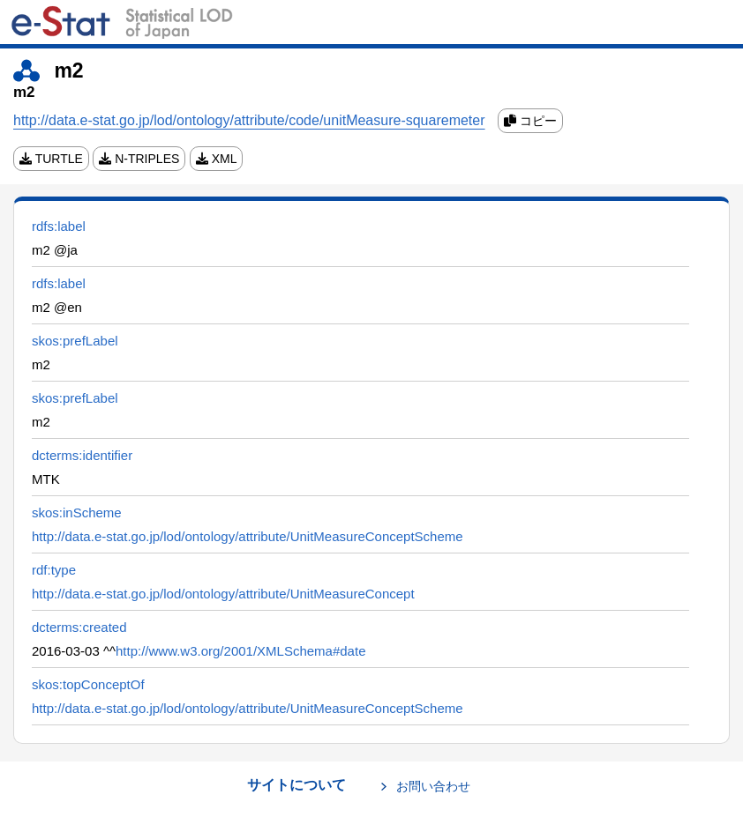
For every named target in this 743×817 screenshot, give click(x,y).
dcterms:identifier (82, 455)
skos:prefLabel (75, 340)
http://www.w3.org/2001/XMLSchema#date (241, 650)
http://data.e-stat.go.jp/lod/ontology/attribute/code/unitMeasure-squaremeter (249, 120)
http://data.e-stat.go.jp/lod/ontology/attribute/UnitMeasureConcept (223, 593)
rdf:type (54, 569)
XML (216, 159)
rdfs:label (59, 226)
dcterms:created (79, 627)
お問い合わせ (433, 786)
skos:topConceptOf (88, 684)
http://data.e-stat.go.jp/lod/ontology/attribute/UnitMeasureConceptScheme (247, 536)
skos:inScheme (77, 512)
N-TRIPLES (139, 159)
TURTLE (51, 159)
